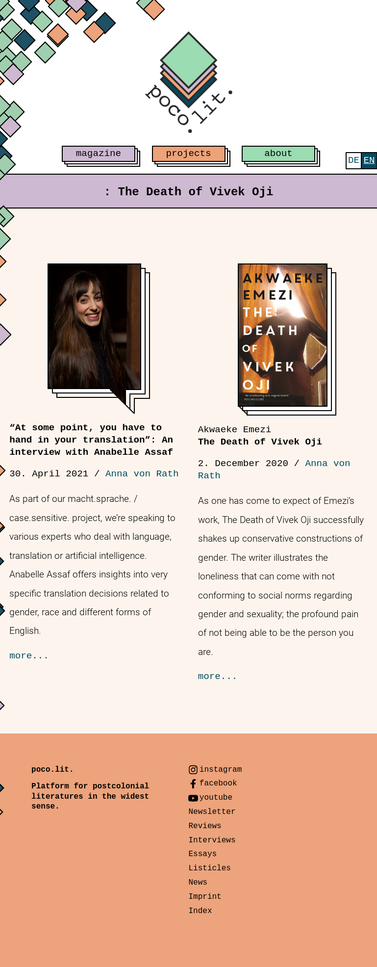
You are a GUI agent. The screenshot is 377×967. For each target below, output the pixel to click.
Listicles (209, 868)
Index (200, 911)
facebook (218, 783)
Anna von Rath (142, 474)
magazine (98, 153)
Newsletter (211, 812)
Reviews (204, 826)
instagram (221, 769)
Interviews (211, 840)
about (278, 153)
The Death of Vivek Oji (260, 435)
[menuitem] (354, 160)
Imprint (204, 896)
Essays (202, 854)
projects (188, 153)
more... (29, 656)
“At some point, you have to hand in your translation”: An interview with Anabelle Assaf (91, 440)
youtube (216, 797)
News (197, 882)
